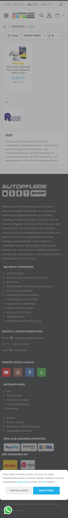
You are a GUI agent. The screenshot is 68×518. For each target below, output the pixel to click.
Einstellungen (19, 490)
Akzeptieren (46, 490)
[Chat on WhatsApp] (8, 510)
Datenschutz (24, 482)
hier (44, 482)
